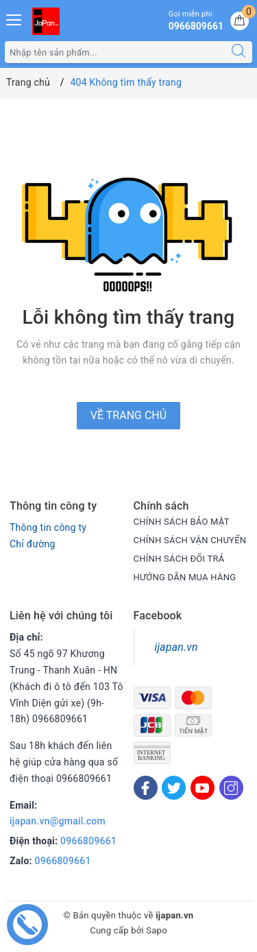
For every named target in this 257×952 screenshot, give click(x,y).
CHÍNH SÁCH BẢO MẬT (182, 521)
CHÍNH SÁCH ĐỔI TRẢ (179, 559)
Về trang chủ (128, 415)
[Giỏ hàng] (239, 21)
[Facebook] (146, 788)
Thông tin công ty (48, 527)
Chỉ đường (33, 543)
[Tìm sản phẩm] (115, 52)
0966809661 (88, 840)
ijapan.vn (176, 647)
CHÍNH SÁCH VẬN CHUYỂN (190, 540)
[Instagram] (231, 788)
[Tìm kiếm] (238, 52)
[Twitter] (174, 788)
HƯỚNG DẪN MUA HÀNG (185, 577)
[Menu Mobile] (14, 18)
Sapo (156, 930)
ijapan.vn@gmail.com (58, 821)
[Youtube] (203, 788)
